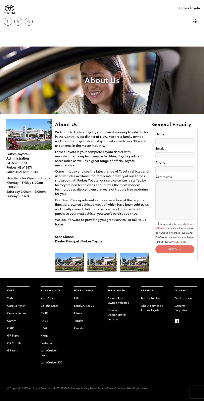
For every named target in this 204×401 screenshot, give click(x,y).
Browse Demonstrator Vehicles (117, 314)
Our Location (183, 298)
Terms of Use (105, 388)
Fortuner (46, 343)
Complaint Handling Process (130, 388)
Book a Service (150, 298)
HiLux (78, 298)
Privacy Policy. (178, 241)
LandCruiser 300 (51, 362)
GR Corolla (14, 343)
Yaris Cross (48, 298)
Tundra (78, 321)
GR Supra (13, 335)
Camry (11, 321)
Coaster (79, 328)
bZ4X (44, 328)
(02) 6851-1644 (27, 171)
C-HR (44, 313)
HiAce (78, 313)
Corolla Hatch (16, 306)
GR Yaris (12, 350)
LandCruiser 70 (84, 306)
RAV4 (44, 321)
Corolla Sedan (16, 313)
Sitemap (75, 388)
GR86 (10, 328)
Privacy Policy (89, 388)
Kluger (45, 335)
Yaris (10, 298)
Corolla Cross (50, 306)
